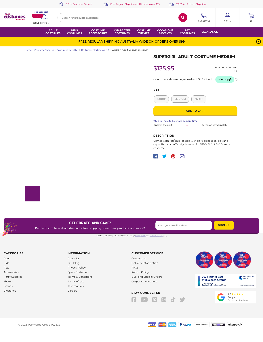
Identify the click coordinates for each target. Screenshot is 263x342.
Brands (8, 286)
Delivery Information (145, 263)
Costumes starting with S (95, 50)
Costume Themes (44, 50)
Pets (6, 267)
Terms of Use (76, 281)
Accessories (11, 272)
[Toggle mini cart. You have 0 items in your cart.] (251, 17)
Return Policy (140, 272)
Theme (8, 281)
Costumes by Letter (67, 50)
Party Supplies (13, 276)
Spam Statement (78, 272)
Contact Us (139, 258)
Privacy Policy (140, 236)
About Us (73, 258)
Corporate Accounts (144, 281)
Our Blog (73, 263)
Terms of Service (156, 236)
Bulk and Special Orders (147, 276)
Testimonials (76, 286)
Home (28, 50)
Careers (72, 290)
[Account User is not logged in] (227, 17)
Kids (6, 263)
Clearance (209, 31)
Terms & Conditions (80, 276)
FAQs (135, 267)
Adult (7, 258)
